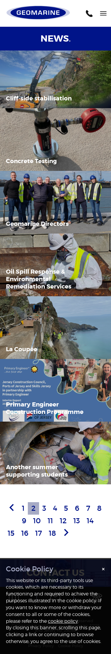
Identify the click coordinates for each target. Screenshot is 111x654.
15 (11, 533)
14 (90, 520)
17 (38, 533)
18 (52, 533)
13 (76, 520)
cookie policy (63, 621)
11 (50, 520)
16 (24, 533)
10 (37, 520)
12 (63, 520)
